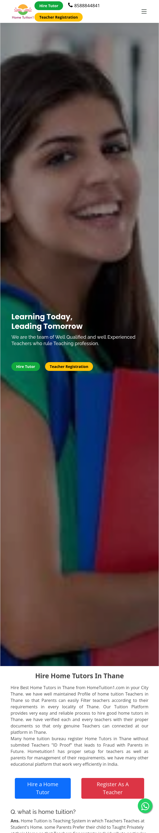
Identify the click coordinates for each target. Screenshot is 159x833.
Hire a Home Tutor (42, 788)
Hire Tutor (48, 5)
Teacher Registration (58, 17)
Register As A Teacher (113, 788)
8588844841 (84, 5)
